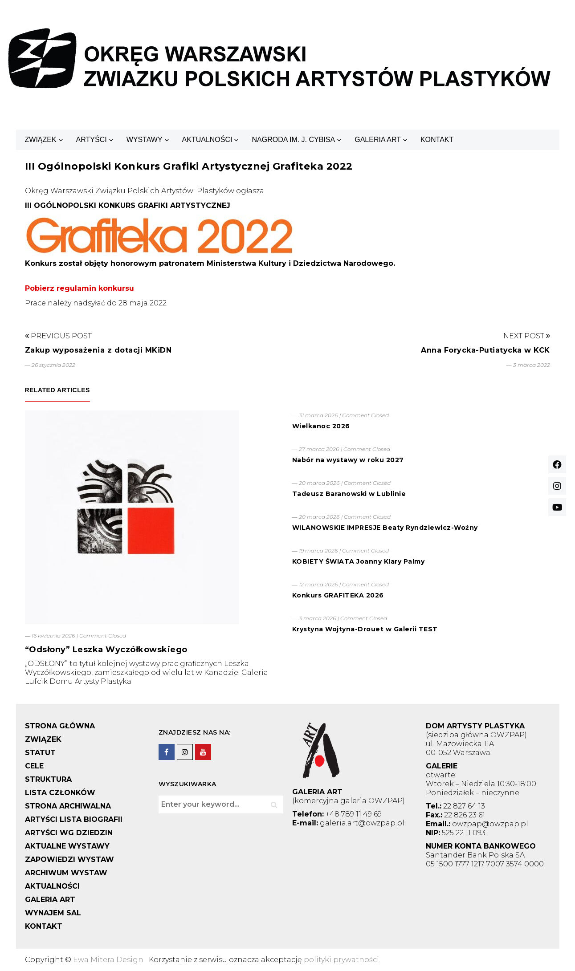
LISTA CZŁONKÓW (60, 792)
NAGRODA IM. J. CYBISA (293, 139)
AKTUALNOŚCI (207, 139)
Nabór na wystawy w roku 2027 (348, 460)
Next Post (526, 336)
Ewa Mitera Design (108, 959)
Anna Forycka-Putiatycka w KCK (485, 350)
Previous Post (58, 336)
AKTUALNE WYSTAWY (67, 846)
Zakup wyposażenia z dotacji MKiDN (98, 350)
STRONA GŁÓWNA (60, 726)
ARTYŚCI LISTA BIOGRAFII (73, 819)
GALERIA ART (378, 139)
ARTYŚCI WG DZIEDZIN (69, 833)
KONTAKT (436, 139)
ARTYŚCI (91, 139)
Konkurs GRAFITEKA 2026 (338, 595)
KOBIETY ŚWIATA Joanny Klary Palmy (358, 561)
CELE (34, 766)
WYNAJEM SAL (53, 913)
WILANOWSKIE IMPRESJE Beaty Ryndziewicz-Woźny (385, 528)
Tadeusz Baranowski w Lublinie (349, 494)
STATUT (40, 752)
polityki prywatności (341, 959)
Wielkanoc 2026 (321, 426)
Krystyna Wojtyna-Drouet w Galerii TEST (365, 629)
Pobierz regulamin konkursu (79, 288)
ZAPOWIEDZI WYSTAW (69, 859)
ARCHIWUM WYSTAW (66, 873)
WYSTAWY (144, 139)
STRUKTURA (48, 779)
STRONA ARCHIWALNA (68, 806)
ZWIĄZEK (41, 139)
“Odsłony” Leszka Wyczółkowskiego (106, 649)
